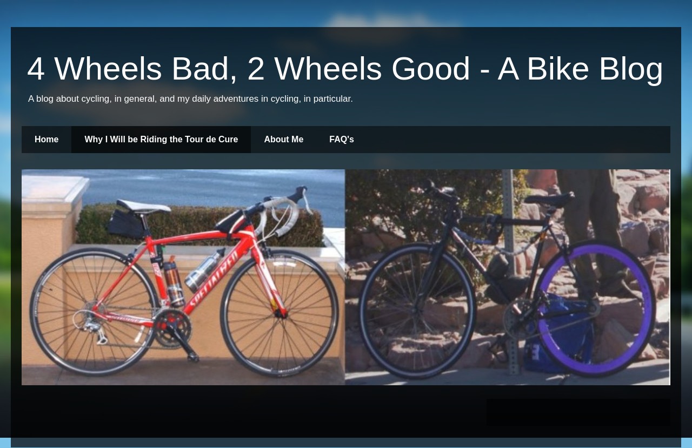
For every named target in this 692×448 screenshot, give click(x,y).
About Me (283, 139)
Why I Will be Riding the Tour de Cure (161, 139)
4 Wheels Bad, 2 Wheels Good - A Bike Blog (345, 68)
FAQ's (341, 139)
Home (46, 139)
